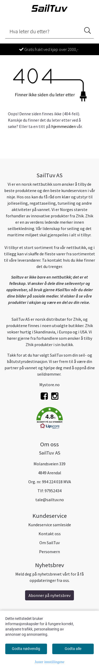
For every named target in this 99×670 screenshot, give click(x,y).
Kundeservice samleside (49, 524)
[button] (49, 419)
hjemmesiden (63, 126)
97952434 (53, 490)
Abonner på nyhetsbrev (49, 595)
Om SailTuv (49, 542)
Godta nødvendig (26, 649)
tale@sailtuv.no (49, 499)
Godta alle (73, 649)
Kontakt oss (50, 533)
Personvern (49, 551)
